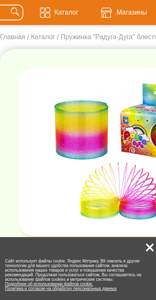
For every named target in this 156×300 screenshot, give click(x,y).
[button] (150, 247)
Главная (12, 36)
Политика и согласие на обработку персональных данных (61, 288)
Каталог (43, 36)
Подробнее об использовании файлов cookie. (49, 284)
